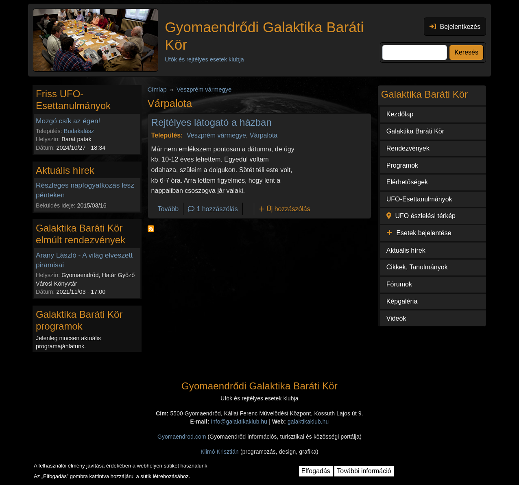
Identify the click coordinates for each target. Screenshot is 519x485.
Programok (402, 165)
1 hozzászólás (217, 208)
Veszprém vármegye (204, 89)
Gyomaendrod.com (181, 437)
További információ (364, 471)
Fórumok (399, 284)
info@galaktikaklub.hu (239, 422)
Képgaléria (402, 301)
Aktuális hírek (405, 250)
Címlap (157, 89)
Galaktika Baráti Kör (415, 131)
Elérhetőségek (407, 182)
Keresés (466, 52)
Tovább (168, 208)
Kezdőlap (400, 114)
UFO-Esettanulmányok (419, 199)
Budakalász (79, 131)
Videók (396, 318)
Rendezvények (408, 148)
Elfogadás (315, 471)
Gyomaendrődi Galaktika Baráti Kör (264, 35)
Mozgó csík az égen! (68, 121)
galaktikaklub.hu (308, 422)
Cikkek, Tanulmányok (417, 267)
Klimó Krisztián (220, 452)
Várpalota (264, 135)
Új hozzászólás (288, 208)
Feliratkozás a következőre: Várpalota (151, 228)
